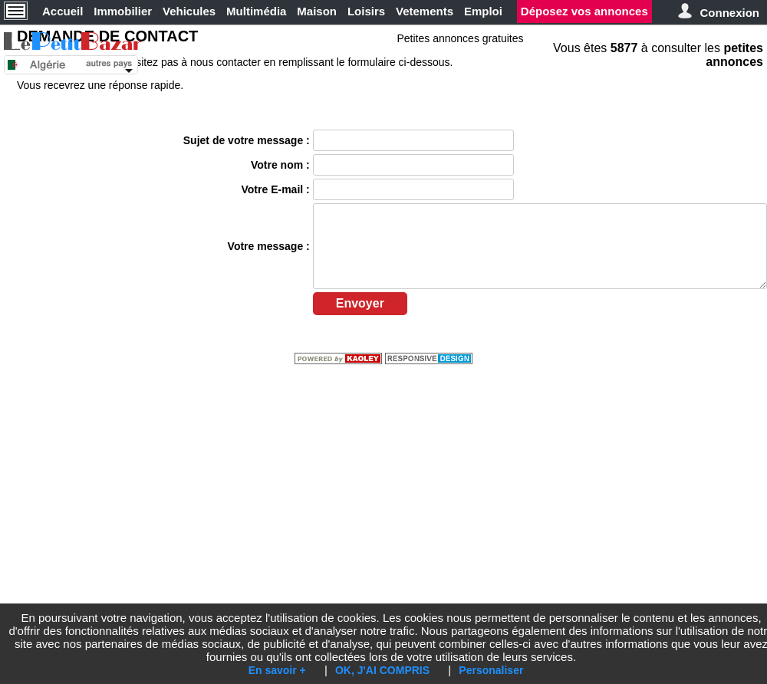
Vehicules (189, 11)
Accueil (62, 11)
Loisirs (366, 11)
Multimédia (256, 11)
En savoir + (277, 670)
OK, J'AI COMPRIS (382, 670)
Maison (317, 11)
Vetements (424, 11)
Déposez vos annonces (584, 11)
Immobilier (123, 11)
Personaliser (491, 670)
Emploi (483, 11)
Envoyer (360, 303)
